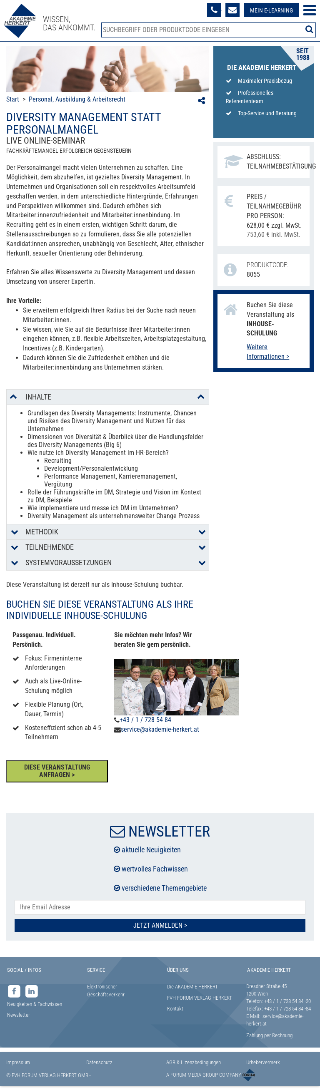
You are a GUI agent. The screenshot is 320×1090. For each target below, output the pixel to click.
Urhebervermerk (263, 1062)
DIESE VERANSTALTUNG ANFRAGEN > (57, 771)
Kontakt (175, 1009)
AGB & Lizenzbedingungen (193, 1062)
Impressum (18, 1062)
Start (12, 99)
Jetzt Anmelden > (160, 925)
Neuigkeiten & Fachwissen (34, 1004)
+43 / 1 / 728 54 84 (145, 720)
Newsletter (18, 1015)
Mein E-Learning (271, 10)
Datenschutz (99, 1062)
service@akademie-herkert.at (160, 729)
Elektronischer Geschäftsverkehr (106, 990)
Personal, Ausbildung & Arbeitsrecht (77, 99)
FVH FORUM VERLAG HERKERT (199, 998)
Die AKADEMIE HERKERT (192, 986)
